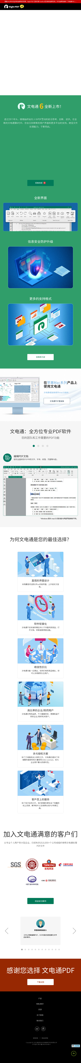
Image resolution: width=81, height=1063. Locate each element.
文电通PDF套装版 (57, 401)
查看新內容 (40, 357)
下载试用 (40, 982)
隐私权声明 (45, 1038)
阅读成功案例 (40, 901)
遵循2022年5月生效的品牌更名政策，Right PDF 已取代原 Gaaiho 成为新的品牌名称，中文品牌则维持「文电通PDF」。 (41, 1)
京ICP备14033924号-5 (44, 1044)
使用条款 (35, 1038)
